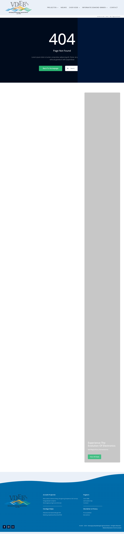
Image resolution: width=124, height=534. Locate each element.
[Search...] (75, 68)
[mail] (13, 526)
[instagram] (8, 526)
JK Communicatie (116, 528)
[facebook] (4, 526)
